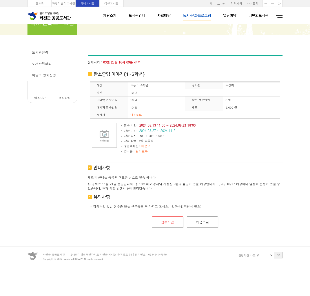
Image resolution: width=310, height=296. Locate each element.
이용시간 (40, 122)
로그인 (221, 3)
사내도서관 (87, 3)
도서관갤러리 (42, 87)
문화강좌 (38, 65)
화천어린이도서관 (63, 3)
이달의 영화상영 (44, 99)
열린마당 (229, 16)
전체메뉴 (278, 15)
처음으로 (202, 246)
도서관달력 (40, 76)
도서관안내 (137, 16)
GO (278, 284)
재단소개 (109, 16)
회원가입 (236, 3)
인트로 (39, 3)
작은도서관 (111, 3)
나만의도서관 (258, 16)
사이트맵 (252, 3)
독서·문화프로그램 (197, 16)
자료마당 (164, 16)
